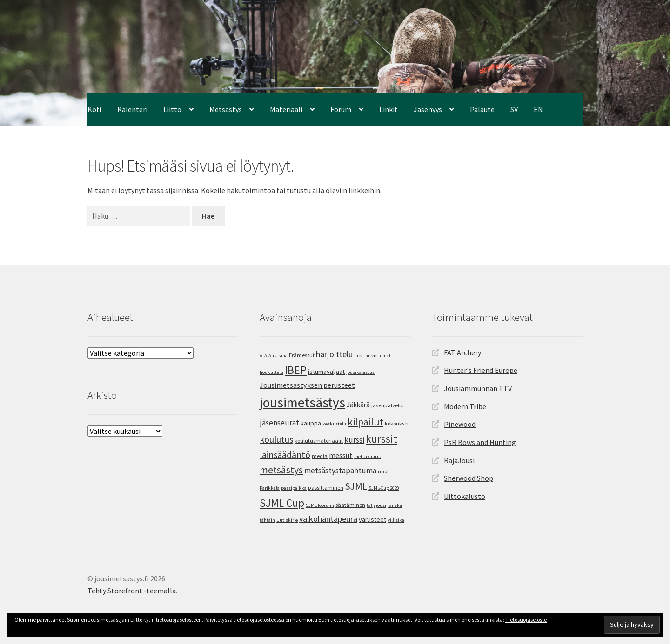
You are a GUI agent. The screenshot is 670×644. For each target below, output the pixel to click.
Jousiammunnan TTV (478, 388)
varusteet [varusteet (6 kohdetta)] (372, 519)
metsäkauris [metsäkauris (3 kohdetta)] (367, 456)
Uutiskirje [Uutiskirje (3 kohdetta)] (287, 520)
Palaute (482, 109)
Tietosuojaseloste (526, 619)
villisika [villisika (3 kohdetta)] (396, 520)
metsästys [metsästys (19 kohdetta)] (281, 470)
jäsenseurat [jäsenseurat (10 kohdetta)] (279, 423)
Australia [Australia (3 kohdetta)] (278, 355)
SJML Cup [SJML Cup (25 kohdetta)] (282, 503)
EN (538, 109)
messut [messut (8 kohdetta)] (341, 455)
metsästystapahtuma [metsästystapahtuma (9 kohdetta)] (340, 470)
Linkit (388, 109)
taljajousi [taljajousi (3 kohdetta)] (376, 505)
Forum (340, 109)
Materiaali (286, 109)
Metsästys (225, 109)
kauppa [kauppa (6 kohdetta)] (311, 423)
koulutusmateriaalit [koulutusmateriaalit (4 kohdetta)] (319, 440)
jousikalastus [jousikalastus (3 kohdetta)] (360, 372)
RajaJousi (459, 460)
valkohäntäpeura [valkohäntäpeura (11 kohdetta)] (328, 518)
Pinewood (460, 424)
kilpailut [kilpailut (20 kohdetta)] (365, 421)
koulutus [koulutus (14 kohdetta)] (276, 439)
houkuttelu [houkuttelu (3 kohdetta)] (271, 372)
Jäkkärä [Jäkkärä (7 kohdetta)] (358, 404)
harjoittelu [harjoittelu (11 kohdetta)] (334, 354)
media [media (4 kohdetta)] (320, 455)
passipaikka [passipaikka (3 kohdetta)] (294, 488)
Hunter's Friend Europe (480, 370)
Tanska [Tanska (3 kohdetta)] (395, 505)
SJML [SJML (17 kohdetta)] (356, 486)
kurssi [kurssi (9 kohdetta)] (354, 440)
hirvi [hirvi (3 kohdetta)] (359, 355)
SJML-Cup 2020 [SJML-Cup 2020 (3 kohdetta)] (383, 488)
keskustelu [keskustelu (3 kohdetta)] (334, 424)
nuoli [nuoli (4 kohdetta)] (384, 471)
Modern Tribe (465, 406)
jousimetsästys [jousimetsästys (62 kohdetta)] (302, 402)
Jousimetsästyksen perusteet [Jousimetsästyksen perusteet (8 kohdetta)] (307, 385)
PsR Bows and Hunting (480, 442)
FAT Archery (462, 352)
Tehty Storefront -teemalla (131, 590)
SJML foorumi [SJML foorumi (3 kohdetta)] (320, 505)
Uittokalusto (464, 496)
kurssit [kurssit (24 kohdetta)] (381, 438)
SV (514, 109)
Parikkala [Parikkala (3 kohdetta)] (270, 488)
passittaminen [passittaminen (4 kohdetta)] (325, 487)
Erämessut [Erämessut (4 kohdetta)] (302, 355)
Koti (94, 109)
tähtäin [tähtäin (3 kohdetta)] (267, 520)
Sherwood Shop (468, 478)
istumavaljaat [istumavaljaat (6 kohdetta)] (326, 371)
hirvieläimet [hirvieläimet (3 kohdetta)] (378, 355)
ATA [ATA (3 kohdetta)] (263, 355)
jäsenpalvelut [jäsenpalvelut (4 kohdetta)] (387, 405)
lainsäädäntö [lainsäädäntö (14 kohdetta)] (285, 454)
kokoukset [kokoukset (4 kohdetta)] (397, 423)
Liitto (172, 109)
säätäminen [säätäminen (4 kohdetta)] (350, 504)
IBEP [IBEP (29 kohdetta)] (296, 370)
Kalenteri (132, 109)
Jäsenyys (428, 109)
